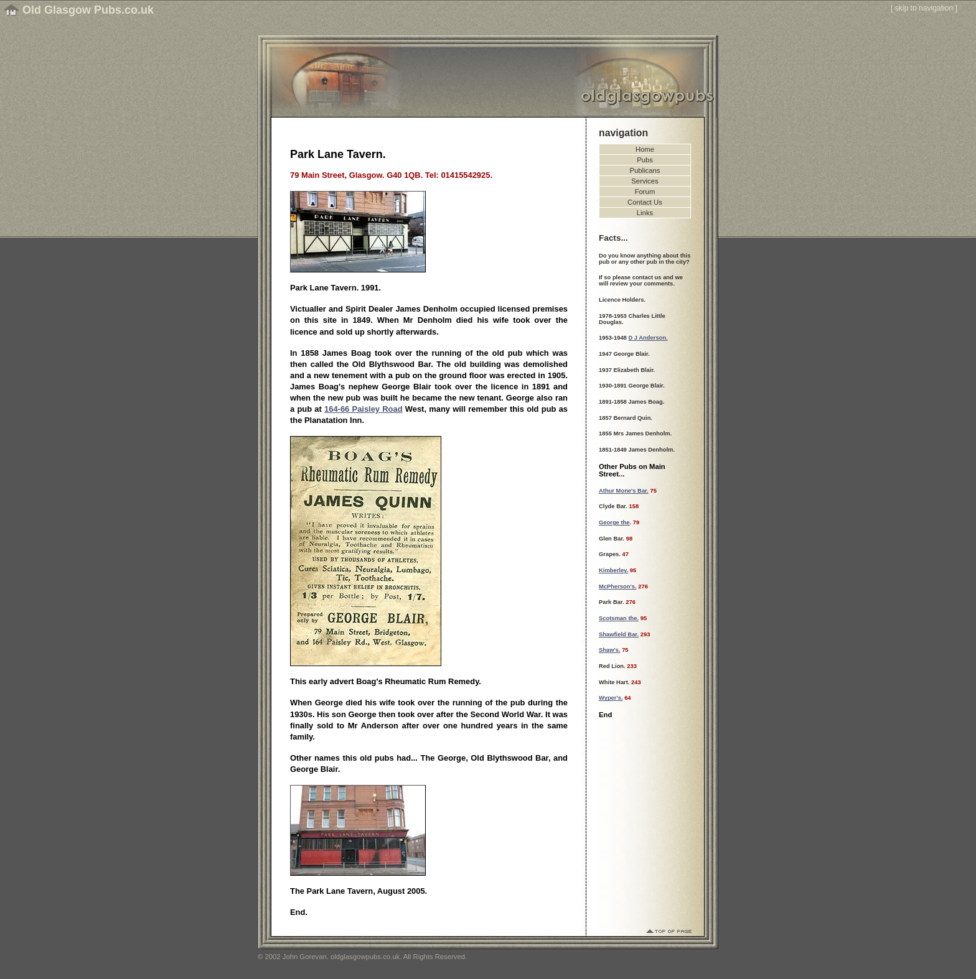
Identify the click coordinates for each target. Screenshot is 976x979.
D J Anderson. (647, 338)
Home (645, 149)
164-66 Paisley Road (363, 409)
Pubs (645, 160)
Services (644, 181)
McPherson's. (618, 586)
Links (645, 212)
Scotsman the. (619, 618)
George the (614, 522)
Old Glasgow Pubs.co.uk (88, 10)
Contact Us (644, 202)
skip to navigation (924, 8)
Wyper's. (611, 698)
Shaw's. (610, 650)
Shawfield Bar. (619, 634)
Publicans (645, 170)
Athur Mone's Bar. (624, 491)
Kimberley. (613, 570)
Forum (645, 191)
